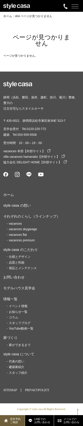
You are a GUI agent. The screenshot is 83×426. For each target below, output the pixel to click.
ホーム (8, 195)
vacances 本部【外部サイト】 (26, 151)
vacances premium (22, 240)
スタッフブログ (20, 323)
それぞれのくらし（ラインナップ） (31, 216)
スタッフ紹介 (18, 372)
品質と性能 (16, 262)
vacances (15, 223)
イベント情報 (18, 306)
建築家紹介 (16, 367)
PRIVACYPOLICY (37, 390)
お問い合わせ (14, 277)
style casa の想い (17, 205)
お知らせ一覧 (18, 312)
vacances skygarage (23, 229)
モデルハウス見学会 (19, 288)
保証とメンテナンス (23, 268)
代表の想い (16, 361)
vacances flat (18, 234)
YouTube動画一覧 (21, 328)
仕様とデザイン (20, 256)
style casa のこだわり (20, 250)
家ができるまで (20, 345)
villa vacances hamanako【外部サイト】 (34, 156)
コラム (13, 317)
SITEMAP (10, 390)
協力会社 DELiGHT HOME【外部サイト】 (35, 162)
